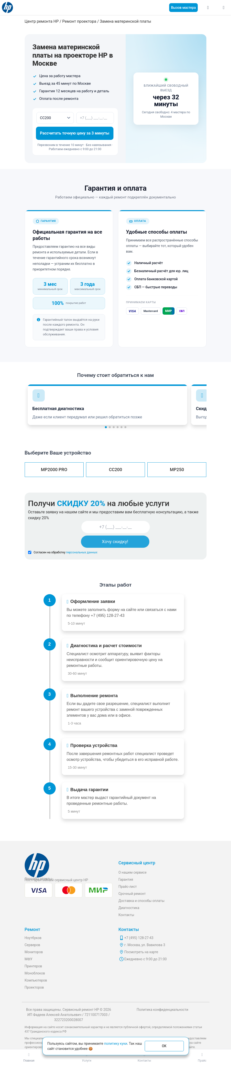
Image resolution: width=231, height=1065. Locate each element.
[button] (106, 427)
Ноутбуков (33, 938)
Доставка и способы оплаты (142, 901)
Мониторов (34, 952)
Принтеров (33, 966)
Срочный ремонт (132, 894)
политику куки (115, 1043)
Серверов (32, 945)
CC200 (115, 469)
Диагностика (129, 908)
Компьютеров (36, 980)
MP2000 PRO (54, 469)
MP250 (177, 469)
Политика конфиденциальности (162, 1010)
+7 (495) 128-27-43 (107, 615)
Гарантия (126, 879)
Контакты (126, 915)
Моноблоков (35, 973)
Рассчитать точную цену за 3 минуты (75, 133)
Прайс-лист (128, 887)
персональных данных (81, 552)
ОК (164, 1046)
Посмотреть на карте (141, 952)
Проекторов (34, 987)
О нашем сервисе (133, 872)
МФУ (29, 959)
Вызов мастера (183, 8)
